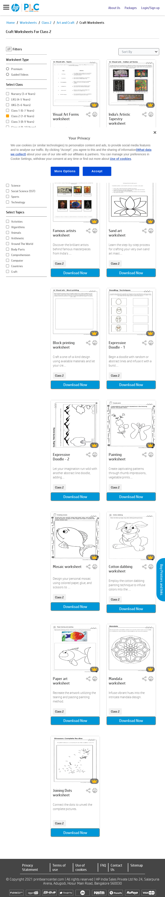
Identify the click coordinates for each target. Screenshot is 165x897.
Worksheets (28, 23)
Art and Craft (66, 23)
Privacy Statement (30, 867)
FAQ (103, 865)
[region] (82, 155)
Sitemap (136, 865)
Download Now (75, 272)
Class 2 (47, 23)
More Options (65, 171)
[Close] (155, 132)
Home (10, 23)
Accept (97, 171)
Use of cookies (81, 867)
